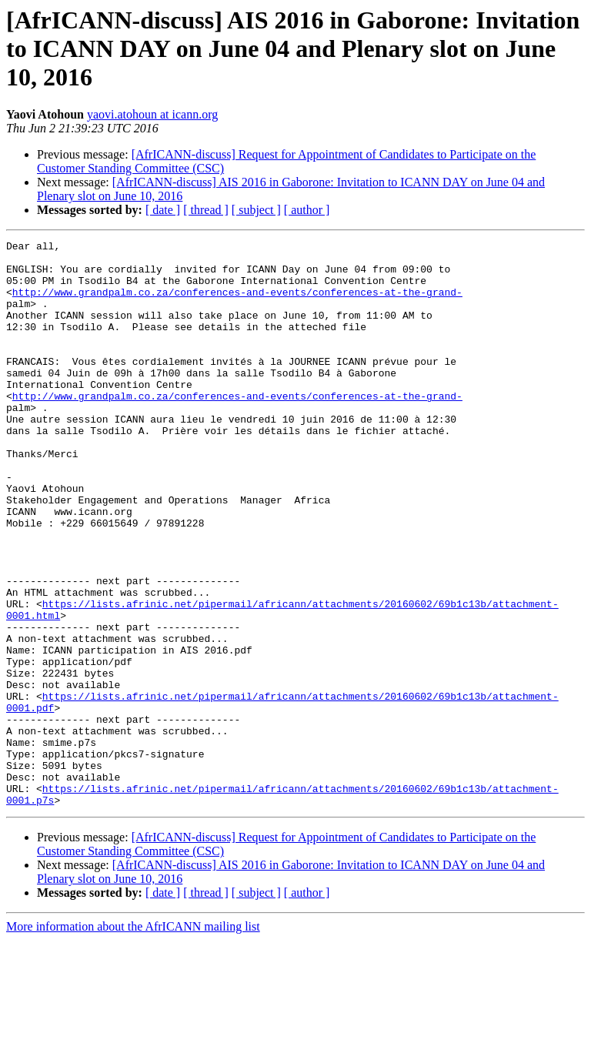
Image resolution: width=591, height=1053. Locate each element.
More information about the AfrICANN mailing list (133, 1039)
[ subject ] (256, 209)
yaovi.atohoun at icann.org (152, 114)
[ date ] (162, 209)
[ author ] (307, 209)
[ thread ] (206, 209)
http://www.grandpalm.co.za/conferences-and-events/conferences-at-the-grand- (237, 303)
